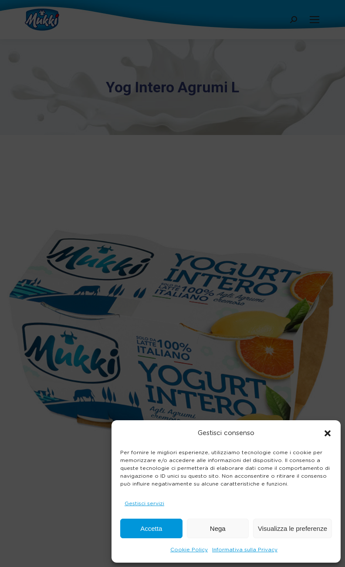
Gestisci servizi (144, 503)
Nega (218, 528)
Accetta (151, 528)
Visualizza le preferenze (292, 528)
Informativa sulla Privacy (244, 549)
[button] (327, 433)
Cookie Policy (189, 549)
